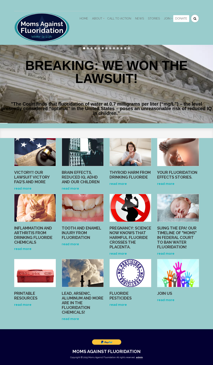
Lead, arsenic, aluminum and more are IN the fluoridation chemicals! (82, 303)
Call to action (119, 18)
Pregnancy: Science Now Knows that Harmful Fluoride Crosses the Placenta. (130, 237)
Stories (154, 18)
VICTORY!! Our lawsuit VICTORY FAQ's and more (32, 177)
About (97, 18)
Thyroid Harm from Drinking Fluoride (130, 175)
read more (22, 188)
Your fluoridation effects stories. (177, 175)
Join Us (164, 293)
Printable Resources (25, 295)
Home (84, 18)
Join (167, 18)
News (139, 18)
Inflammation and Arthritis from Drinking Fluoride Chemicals (33, 235)
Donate (181, 18)
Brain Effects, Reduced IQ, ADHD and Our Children (81, 177)
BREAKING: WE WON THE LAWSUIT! (106, 66)
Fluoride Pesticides (121, 295)
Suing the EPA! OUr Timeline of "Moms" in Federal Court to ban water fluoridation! (177, 237)
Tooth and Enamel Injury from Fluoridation (81, 233)
